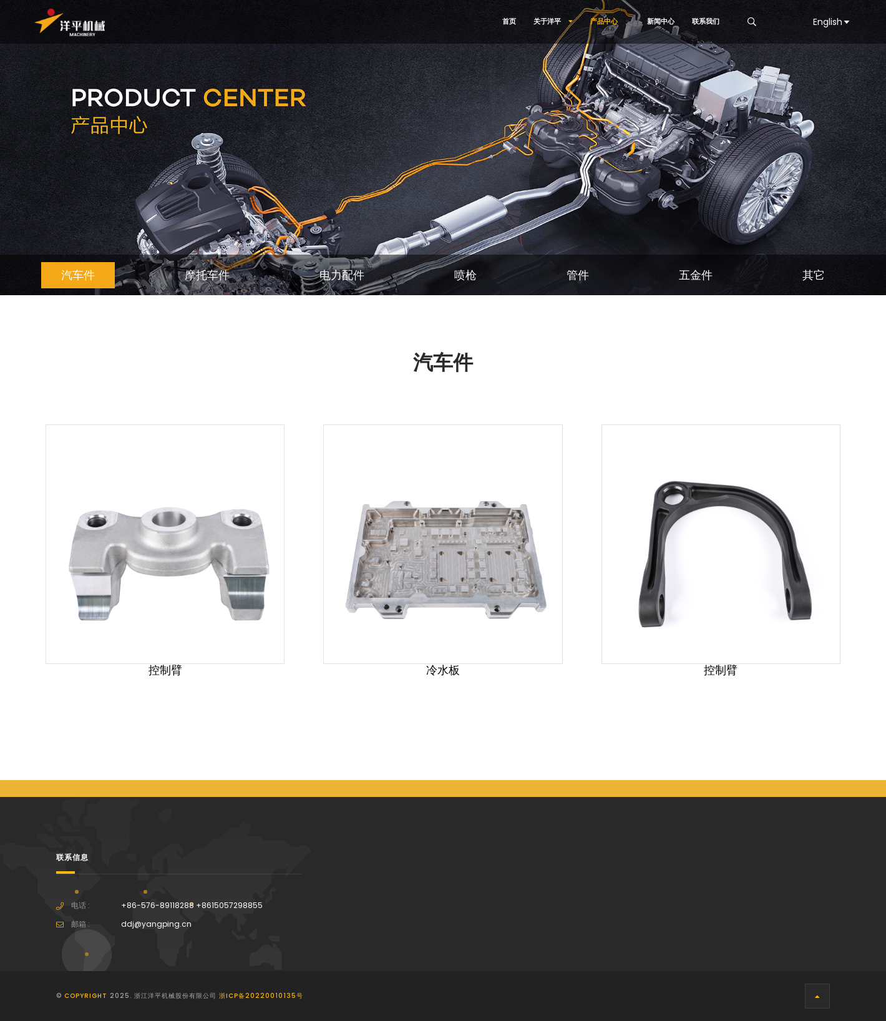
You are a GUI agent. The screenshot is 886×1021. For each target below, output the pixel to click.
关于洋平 (553, 21)
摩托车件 (207, 275)
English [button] (832, 22)
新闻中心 (660, 21)
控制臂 (165, 670)
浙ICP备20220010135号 (261, 995)
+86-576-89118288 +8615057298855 (192, 905)
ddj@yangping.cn (156, 924)
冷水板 (443, 670)
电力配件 (341, 275)
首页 (509, 21)
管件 (578, 275)
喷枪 (465, 275)
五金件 (696, 275)
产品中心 (610, 21)
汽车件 (78, 275)
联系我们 (705, 21)
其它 (813, 275)
